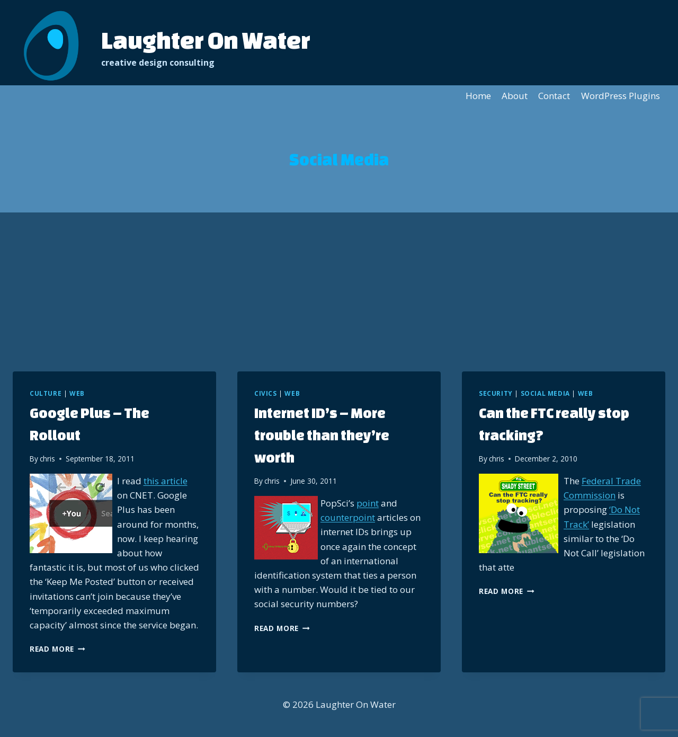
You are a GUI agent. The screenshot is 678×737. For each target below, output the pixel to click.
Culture (45, 393)
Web (77, 393)
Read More (57, 649)
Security (496, 393)
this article (166, 481)
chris (47, 459)
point (367, 503)
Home (478, 96)
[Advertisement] (339, 292)
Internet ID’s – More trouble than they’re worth (321, 435)
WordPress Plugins (620, 96)
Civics (265, 393)
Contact (554, 96)
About (515, 96)
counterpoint (347, 517)
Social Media (545, 393)
